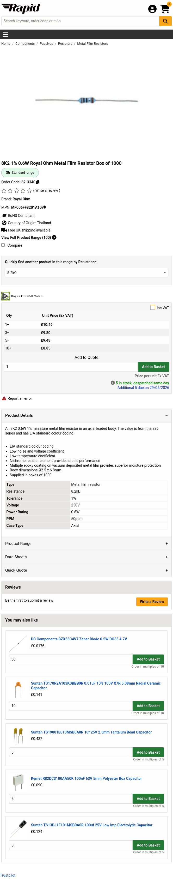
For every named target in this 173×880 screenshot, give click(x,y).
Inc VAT (86, 307)
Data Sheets (16, 557)
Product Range (18, 543)
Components (25, 44)
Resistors (65, 44)
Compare (11, 245)
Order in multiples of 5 (148, 759)
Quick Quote (16, 570)
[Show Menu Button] (5, 34)
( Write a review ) (46, 190)
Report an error (16, 398)
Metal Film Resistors (92, 44)
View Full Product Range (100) (29, 237)
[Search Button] (165, 21)
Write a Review (152, 602)
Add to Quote (86, 358)
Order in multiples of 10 (148, 666)
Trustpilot (7, 875)
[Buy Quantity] (71, 366)
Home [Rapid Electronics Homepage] (6, 44)
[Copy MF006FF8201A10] (44, 207)
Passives (47, 44)
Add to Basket (153, 367)
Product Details (19, 415)
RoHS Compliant (18, 215)
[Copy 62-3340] (37, 182)
